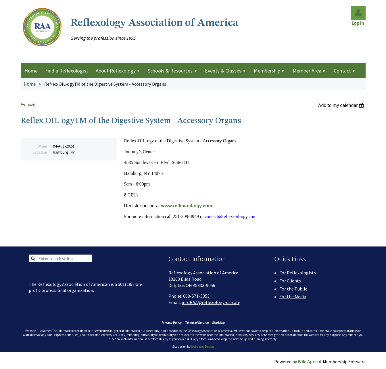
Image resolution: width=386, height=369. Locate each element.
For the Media (292, 296)
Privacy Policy (172, 322)
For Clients (290, 281)
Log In (359, 23)
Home (30, 84)
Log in (358, 13)
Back (31, 105)
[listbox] (342, 105)
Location (39, 152)
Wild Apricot (310, 361)
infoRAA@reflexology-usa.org (211, 302)
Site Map (218, 322)
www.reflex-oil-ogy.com (186, 205)
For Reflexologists (297, 273)
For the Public (293, 289)
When (42, 146)
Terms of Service (197, 322)
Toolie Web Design (202, 347)
